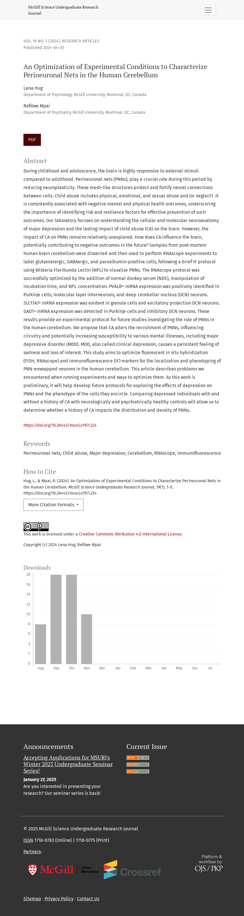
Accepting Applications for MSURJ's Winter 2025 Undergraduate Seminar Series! (68, 764)
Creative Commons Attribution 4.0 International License (130, 534)
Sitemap (32, 898)
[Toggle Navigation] (208, 10)
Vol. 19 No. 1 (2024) (41, 41)
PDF (32, 139)
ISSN (28, 840)
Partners (32, 851)
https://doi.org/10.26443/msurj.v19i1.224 (60, 425)
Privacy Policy (59, 898)
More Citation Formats (51, 504)
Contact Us (88, 898)
